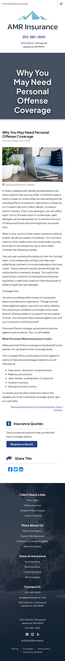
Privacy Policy (44, 649)
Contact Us (32, 587)
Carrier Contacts (32, 515)
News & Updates (32, 546)
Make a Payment (32, 505)
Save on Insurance (32, 556)
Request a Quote (22, 444)
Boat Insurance (32, 566)
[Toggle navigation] (61, 3)
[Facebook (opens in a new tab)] (10, 469)
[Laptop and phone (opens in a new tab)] (15, 184)
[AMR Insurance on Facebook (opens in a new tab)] (27, 634)
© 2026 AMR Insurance (32, 640)
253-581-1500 (33, 37)
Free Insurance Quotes (15, 3)
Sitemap (14, 649)
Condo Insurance (32, 571)
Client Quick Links (33, 494)
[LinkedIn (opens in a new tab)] (21, 469)
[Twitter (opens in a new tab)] (16, 469)
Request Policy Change (32, 510)
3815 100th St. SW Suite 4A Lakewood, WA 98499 (32, 604)
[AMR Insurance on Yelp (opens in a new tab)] (37, 634)
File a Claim (32, 500)
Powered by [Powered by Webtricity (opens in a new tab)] (32, 652)
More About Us (32, 525)
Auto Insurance (32, 561)
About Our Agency (32, 530)
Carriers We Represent (32, 536)
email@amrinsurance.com (32, 597)
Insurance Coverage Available (32, 541)
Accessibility (28, 649)
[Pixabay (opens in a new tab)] (30, 184)
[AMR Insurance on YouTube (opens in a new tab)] (32, 634)
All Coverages (32, 577)
